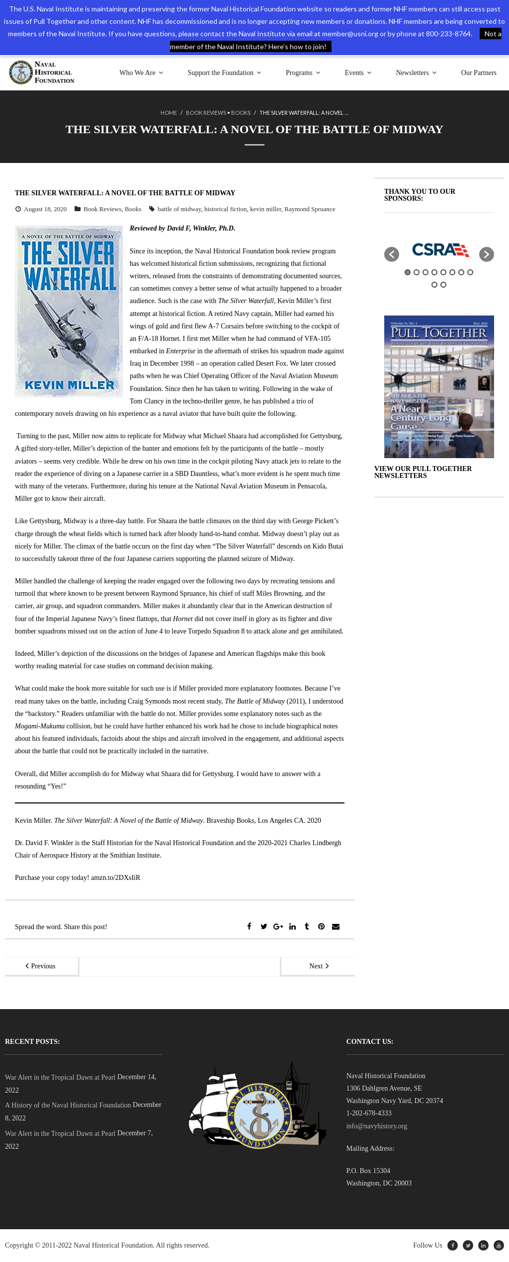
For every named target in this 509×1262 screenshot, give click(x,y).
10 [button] (443, 285)
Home (169, 112)
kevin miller (265, 209)
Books (241, 112)
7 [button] (461, 272)
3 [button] (425, 272)
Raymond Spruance (309, 209)
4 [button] (434, 272)
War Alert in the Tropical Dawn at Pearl (60, 1077)
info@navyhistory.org (377, 1126)
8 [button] (470, 272)
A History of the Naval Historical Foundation (68, 1105)
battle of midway (179, 209)
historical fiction (225, 209)
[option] (439, 249)
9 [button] (434, 285)
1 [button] (408, 272)
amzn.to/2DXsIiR (115, 877)
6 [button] (452, 272)
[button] (391, 254)
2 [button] (417, 272)
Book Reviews (206, 112)
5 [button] (443, 272)
